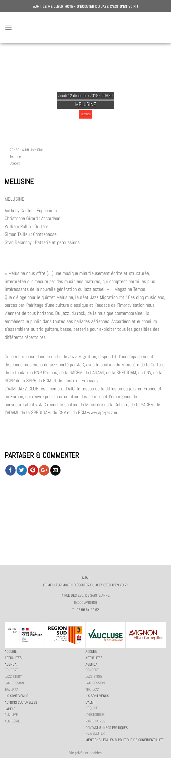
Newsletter (95, 733)
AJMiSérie (12, 721)
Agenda (11, 664)
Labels (10, 709)
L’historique (95, 714)
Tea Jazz (11, 689)
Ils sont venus (16, 696)
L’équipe (92, 708)
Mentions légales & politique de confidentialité (125, 740)
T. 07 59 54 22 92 (85, 610)
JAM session (14, 683)
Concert (15, 163)
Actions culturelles (21, 702)
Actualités (13, 658)
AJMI (85, 28)
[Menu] (8, 27)
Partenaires (95, 721)
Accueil (11, 651)
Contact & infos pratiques (107, 728)
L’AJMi (90, 702)
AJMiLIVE (11, 714)
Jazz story (13, 676)
